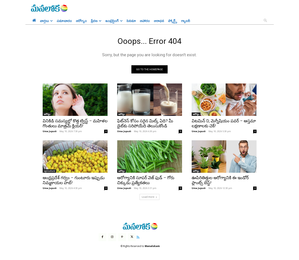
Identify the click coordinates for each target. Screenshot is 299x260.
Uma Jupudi (50, 131)
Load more (149, 197)
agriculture (49, 171)
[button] (265, 20)
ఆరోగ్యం (47, 114)
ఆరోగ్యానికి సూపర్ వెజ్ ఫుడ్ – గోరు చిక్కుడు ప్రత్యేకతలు (145, 180)
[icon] (138, 237)
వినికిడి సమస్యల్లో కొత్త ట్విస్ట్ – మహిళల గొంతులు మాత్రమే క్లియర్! (75, 123)
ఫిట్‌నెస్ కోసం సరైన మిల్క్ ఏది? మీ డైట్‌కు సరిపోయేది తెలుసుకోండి (145, 123)
